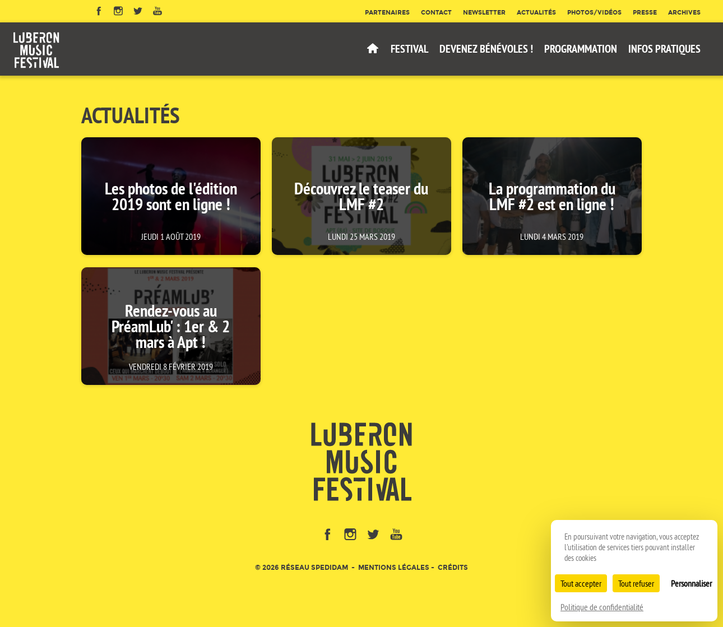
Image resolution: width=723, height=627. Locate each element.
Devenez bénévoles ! (486, 48)
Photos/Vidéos (594, 12)
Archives (684, 12)
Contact (436, 12)
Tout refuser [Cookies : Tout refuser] (636, 583)
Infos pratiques (664, 48)
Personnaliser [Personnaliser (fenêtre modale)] (691, 583)
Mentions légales (393, 567)
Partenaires (387, 12)
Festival (409, 48)
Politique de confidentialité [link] (601, 606)
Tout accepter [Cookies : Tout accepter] (580, 583)
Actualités (536, 12)
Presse (645, 12)
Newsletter (484, 12)
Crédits (453, 567)
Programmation (580, 48)
